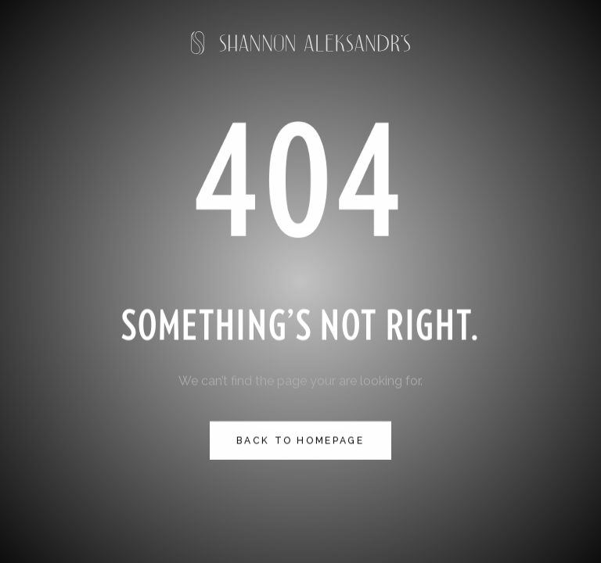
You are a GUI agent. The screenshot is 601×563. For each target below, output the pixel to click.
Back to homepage (300, 440)
